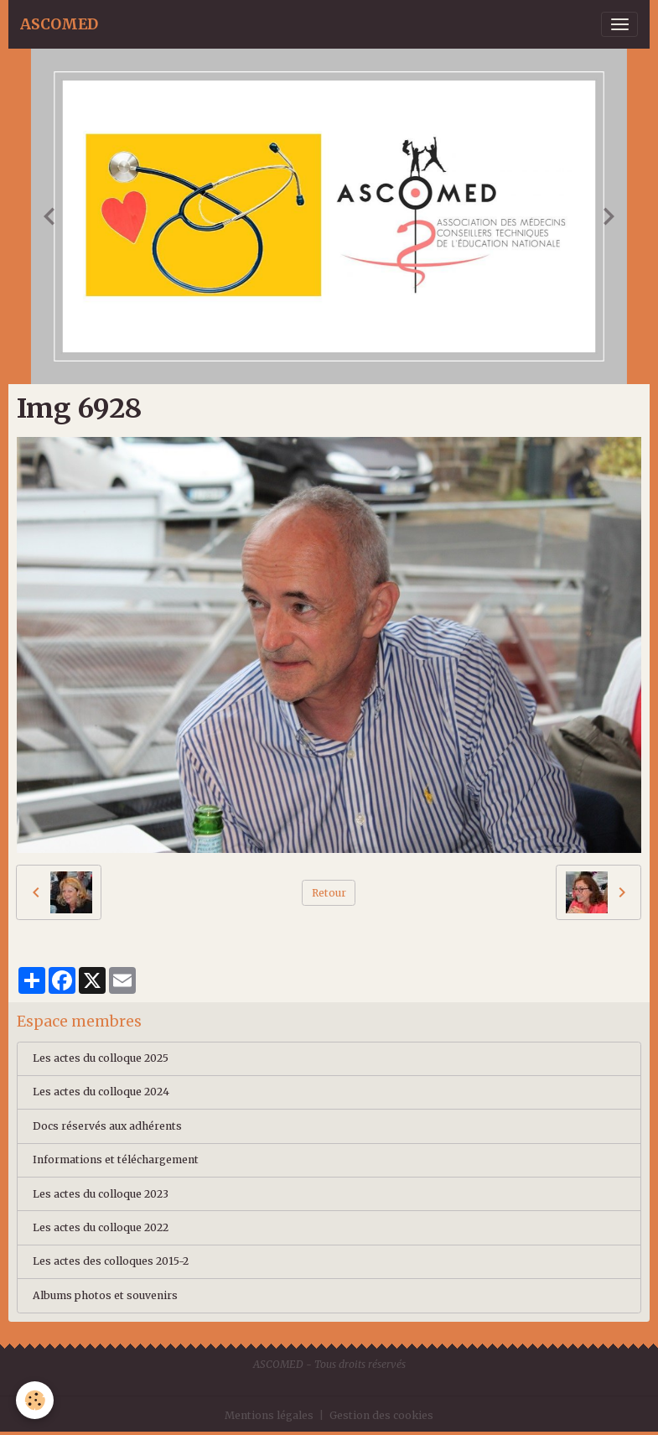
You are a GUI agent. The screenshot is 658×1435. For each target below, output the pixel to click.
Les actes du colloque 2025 (100, 1058)
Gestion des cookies (381, 1415)
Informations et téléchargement (116, 1159)
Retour (329, 892)
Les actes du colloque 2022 (100, 1227)
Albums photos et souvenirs (105, 1295)
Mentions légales (269, 1415)
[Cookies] (35, 1400)
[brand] (59, 24)
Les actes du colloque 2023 (100, 1194)
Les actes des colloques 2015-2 (111, 1261)
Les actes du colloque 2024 (101, 1091)
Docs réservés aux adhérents (107, 1126)
